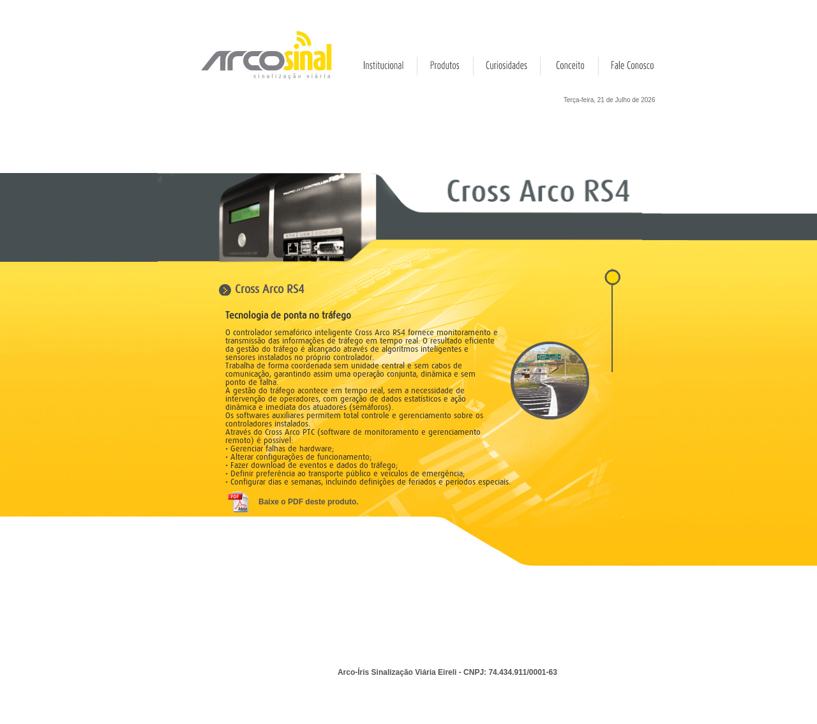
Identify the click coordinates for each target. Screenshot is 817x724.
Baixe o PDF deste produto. (309, 501)
